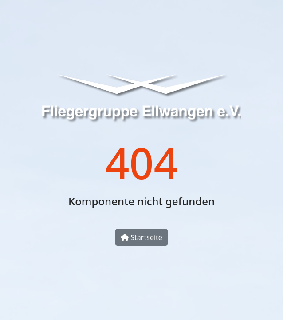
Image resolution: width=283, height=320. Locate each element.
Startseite (141, 237)
